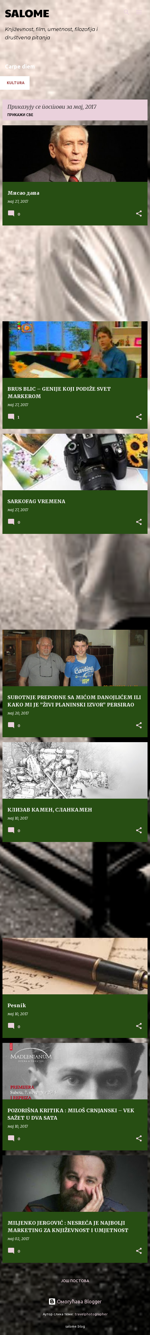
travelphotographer (91, 1314)
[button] (139, 214)
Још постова (75, 1281)
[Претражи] (126, 12)
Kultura (16, 83)
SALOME (27, 12)
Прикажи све (20, 115)
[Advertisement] (75, 273)
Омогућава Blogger (75, 1301)
